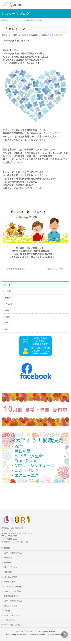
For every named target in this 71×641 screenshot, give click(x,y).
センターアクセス (11, 615)
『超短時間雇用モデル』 (57, 269)
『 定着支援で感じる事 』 (14, 269)
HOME (7, 548)
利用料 (7, 611)
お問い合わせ (9, 620)
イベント (8, 304)
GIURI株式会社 (32, 631)
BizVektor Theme (35, 635)
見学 (7, 323)
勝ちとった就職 (10, 606)
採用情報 (8, 572)
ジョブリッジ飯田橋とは (14, 587)
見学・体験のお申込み (13, 553)
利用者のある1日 (11, 596)
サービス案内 (9, 582)
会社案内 (8, 558)
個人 (7, 329)
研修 (7, 310)
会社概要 (8, 562)
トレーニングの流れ (12, 591)
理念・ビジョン (10, 567)
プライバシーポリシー (13, 625)
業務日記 (59, 35)
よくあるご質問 (10, 577)
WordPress (21, 635)
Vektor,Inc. (50, 635)
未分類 (8, 291)
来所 (7, 317)
